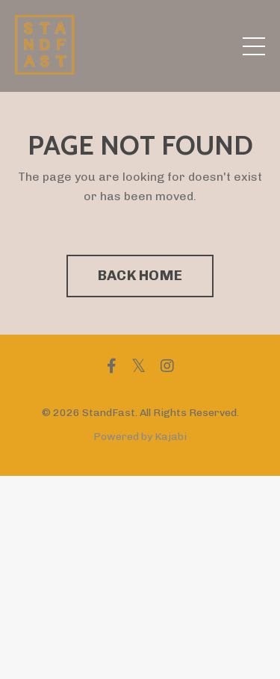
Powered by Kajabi (140, 436)
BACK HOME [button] (140, 275)
